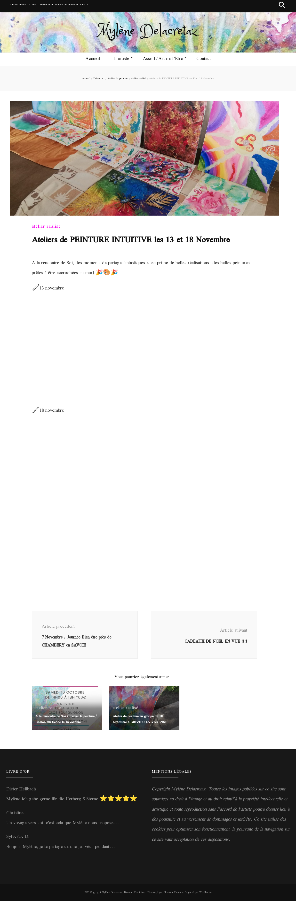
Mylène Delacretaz (148, 31)
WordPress (205, 892)
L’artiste (121, 59)
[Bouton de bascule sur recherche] (282, 6)
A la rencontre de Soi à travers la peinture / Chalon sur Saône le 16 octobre (66, 719)
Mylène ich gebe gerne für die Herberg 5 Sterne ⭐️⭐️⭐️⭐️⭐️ (71, 799)
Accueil (92, 59)
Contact (203, 59)
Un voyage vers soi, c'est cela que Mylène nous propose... (62, 823)
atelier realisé (46, 227)
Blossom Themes (173, 892)
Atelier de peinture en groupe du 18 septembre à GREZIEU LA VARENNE (140, 719)
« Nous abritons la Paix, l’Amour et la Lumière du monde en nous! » (49, 5)
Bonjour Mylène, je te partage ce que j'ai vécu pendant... (60, 847)
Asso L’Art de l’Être (163, 59)
